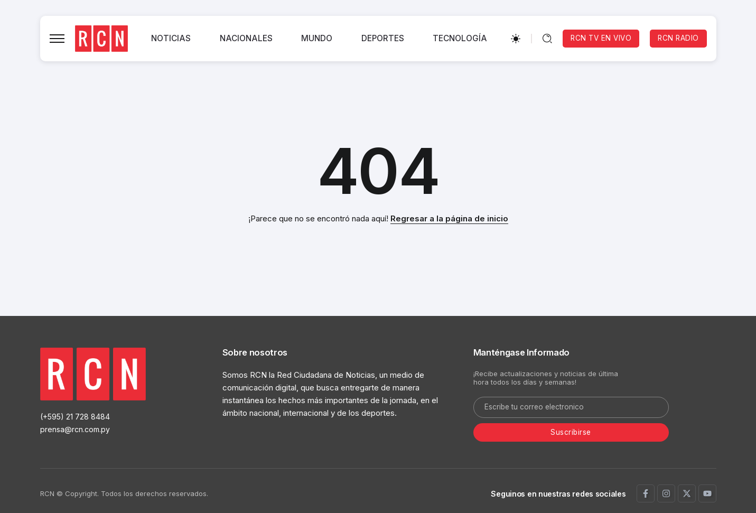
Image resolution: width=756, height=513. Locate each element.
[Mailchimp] (571, 432)
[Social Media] (646, 493)
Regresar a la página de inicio (449, 218)
